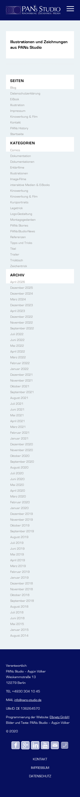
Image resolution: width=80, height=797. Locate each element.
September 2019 (22, 531)
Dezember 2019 (21, 514)
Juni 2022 (17, 340)
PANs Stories (19, 225)
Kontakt (15, 122)
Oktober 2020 (19, 456)
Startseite (17, 134)
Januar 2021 (19, 438)
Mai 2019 (17, 554)
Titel (13, 248)
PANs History (19, 128)
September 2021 (22, 392)
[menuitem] (68, 8)
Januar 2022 (19, 369)
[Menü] (68, 8)
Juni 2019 (17, 548)
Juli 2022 (16, 334)
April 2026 (17, 282)
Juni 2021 (17, 409)
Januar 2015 (19, 629)
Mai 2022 (17, 345)
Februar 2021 (20, 432)
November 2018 (21, 589)
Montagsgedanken (23, 219)
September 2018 (22, 600)
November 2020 (21, 450)
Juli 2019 (16, 543)
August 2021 (19, 398)
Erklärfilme (17, 167)
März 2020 (18, 496)
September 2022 (22, 328)
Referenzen (18, 237)
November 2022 (21, 322)
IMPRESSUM (40, 768)
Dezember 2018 (21, 583)
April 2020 (17, 490)
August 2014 (19, 635)
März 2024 (18, 299)
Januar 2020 (19, 508)
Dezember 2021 (21, 374)
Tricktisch (16, 260)
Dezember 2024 (21, 293)
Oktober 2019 (19, 525)
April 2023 (17, 311)
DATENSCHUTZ (40, 776)
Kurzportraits (19, 202)
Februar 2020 (20, 502)
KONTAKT (40, 759)
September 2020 (22, 461)
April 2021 (17, 421)
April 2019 (17, 560)
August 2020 (19, 467)
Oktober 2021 (19, 386)
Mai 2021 (17, 415)
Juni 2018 (17, 618)
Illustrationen (19, 173)
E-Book (14, 99)
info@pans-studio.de (27, 700)
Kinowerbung (19, 190)
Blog (13, 87)
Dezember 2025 (21, 287)
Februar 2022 (20, 363)
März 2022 (18, 357)
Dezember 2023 (21, 305)
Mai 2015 (17, 624)
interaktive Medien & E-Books (30, 185)
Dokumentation (20, 156)
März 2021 (18, 427)
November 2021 (21, 380)
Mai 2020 (17, 485)
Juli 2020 (16, 473)
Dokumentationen (22, 161)
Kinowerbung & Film (24, 116)
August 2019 (19, 537)
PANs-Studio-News (22, 231)
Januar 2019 (19, 577)
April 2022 (17, 351)
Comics (15, 150)
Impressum (17, 111)
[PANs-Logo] (33, 8)
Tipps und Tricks (21, 243)
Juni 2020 (17, 479)
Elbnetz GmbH (59, 717)
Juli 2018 (16, 612)
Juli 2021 (16, 403)
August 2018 (19, 606)
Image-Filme (18, 179)
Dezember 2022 (21, 316)
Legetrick (16, 208)
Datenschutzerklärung (25, 93)
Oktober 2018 (19, 595)
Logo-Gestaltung (21, 214)
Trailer (14, 254)
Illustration (17, 105)
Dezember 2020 (21, 444)
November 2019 (21, 519)
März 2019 (18, 566)
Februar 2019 (20, 571)
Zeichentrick (18, 266)
